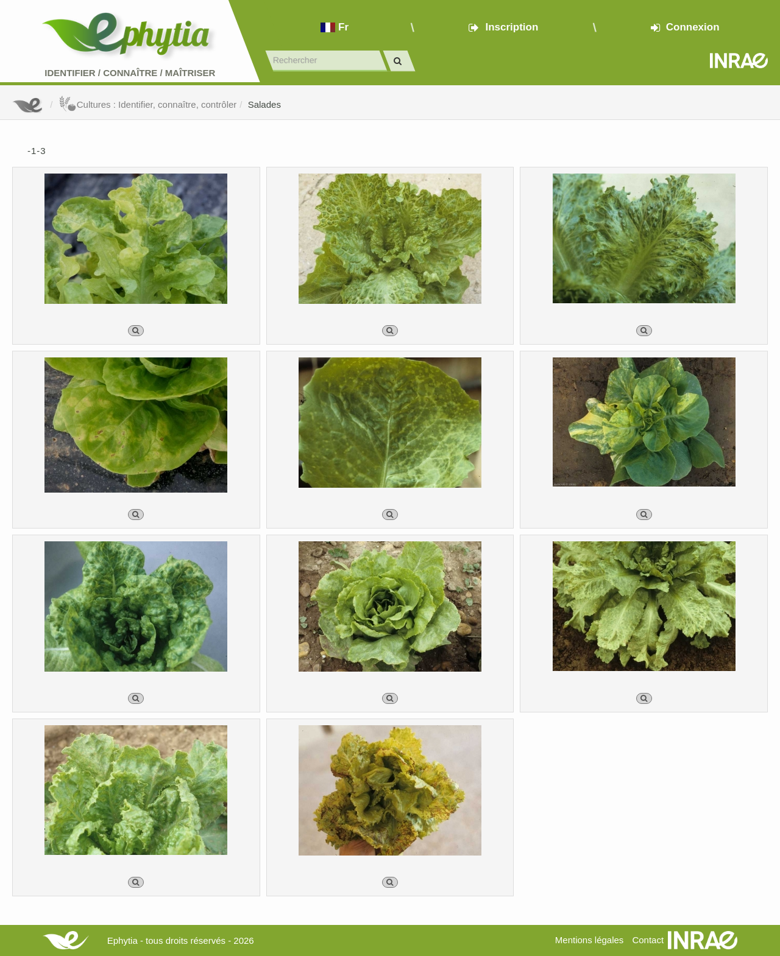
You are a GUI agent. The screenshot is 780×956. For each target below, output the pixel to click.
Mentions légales (589, 940)
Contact (648, 940)
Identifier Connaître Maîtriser (129, 73)
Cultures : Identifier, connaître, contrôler (147, 104)
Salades (264, 104)
